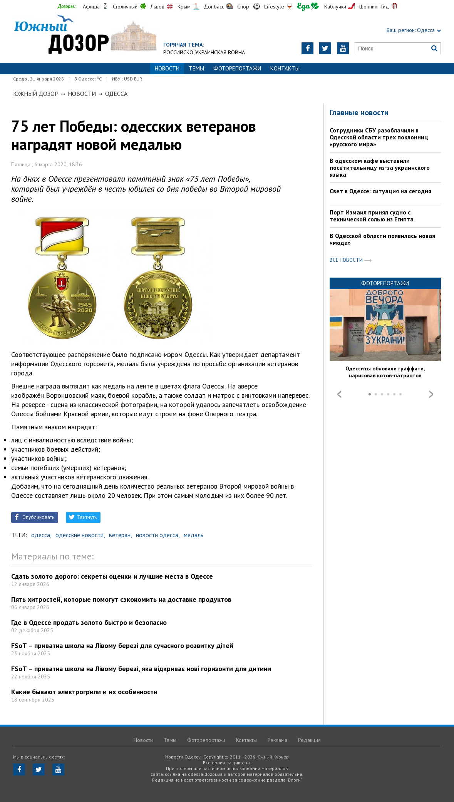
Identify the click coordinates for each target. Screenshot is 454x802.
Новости (82, 93)
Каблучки (335, 6)
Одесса (116, 93)
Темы (196, 68)
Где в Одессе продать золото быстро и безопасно (89, 622)
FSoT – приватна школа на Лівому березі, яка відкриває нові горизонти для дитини (141, 668)
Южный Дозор (36, 93)
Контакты (285, 68)
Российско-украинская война (204, 52)
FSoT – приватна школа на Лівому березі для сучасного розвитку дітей (122, 645)
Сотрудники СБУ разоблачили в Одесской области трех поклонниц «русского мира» (379, 137)
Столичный (125, 6)
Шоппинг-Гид (374, 6)
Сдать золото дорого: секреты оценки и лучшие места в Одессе (112, 576)
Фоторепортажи (237, 68)
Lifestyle (274, 6)
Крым (184, 6)
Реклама (277, 740)
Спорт (244, 6)
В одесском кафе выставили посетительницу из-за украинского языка (380, 167)
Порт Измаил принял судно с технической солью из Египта (372, 215)
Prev (339, 394)
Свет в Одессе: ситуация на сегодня (380, 191)
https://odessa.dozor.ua (88, 35)
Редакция (309, 740)
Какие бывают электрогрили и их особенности (84, 691)
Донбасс (214, 6)
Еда (308, 6)
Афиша (91, 6)
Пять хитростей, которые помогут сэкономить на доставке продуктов (121, 599)
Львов (157, 6)
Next (431, 394)
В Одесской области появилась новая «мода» (382, 239)
